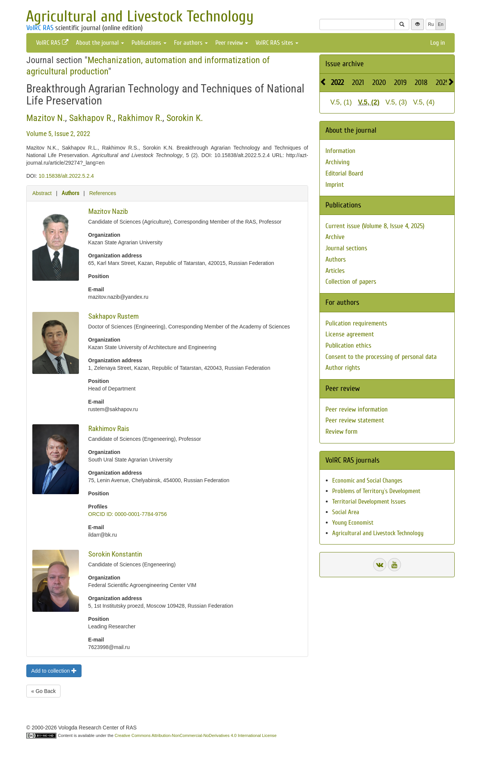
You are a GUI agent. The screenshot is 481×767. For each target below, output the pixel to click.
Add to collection (54, 671)
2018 (421, 82)
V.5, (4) (423, 102)
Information (340, 151)
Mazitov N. (45, 118)
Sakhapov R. (91, 118)
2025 (442, 82)
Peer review (231, 42)
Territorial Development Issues (369, 501)
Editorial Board (344, 173)
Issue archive (344, 63)
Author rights (342, 368)
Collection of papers (350, 282)
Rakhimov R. (140, 118)
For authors (191, 42)
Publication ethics (348, 345)
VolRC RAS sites (277, 42)
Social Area (345, 512)
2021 (358, 82)
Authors (70, 193)
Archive (335, 237)
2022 (337, 82)
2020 (379, 82)
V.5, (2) (368, 102)
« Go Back (43, 691)
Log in (437, 42)
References (102, 193)
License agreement (349, 334)
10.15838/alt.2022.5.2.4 (66, 176)
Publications (149, 42)
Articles (335, 271)
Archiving (337, 162)
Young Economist (353, 522)
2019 (400, 82)
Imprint (334, 185)
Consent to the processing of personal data (381, 357)
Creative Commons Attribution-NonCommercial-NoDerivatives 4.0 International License (196, 735)
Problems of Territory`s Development (376, 491)
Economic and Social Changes (367, 480)
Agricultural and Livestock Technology (140, 16)
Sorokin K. (184, 118)
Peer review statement (354, 420)
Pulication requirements (356, 323)
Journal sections (346, 248)
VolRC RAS (39, 28)
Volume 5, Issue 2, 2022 (58, 134)
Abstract (41, 193)
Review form (341, 432)
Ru (431, 24)
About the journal (100, 42)
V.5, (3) (396, 102)
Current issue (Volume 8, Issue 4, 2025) (374, 226)
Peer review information (356, 409)
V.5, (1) (341, 102)
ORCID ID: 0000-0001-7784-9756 (127, 514)
